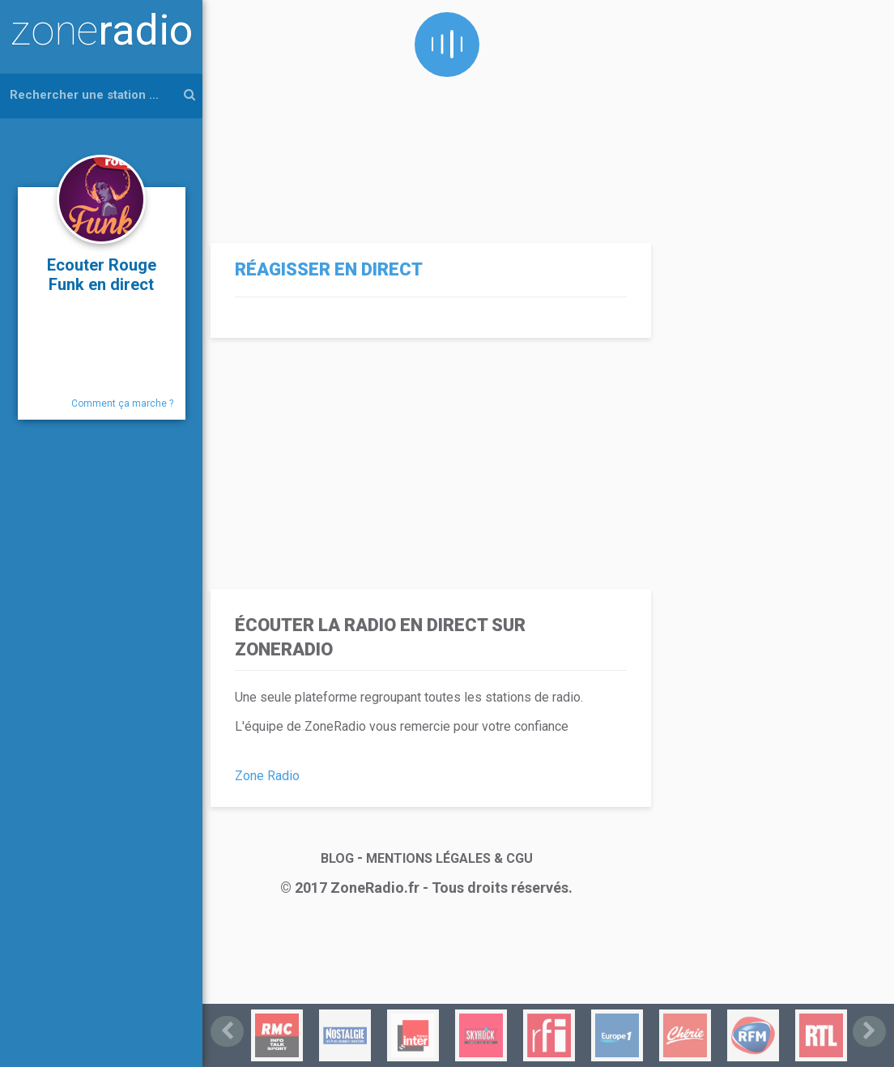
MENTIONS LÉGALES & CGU (449, 858)
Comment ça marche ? (122, 403)
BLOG (337, 858)
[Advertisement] (427, 113)
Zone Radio (267, 775)
